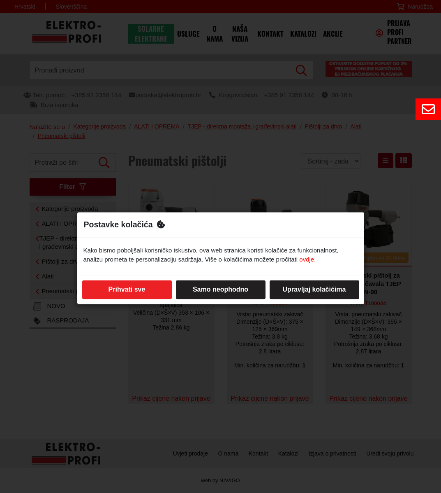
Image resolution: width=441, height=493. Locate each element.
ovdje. (307, 259)
